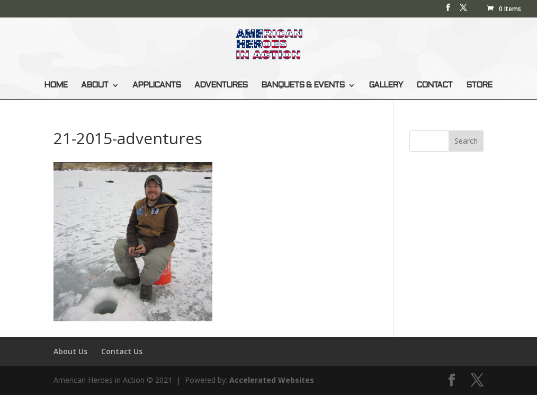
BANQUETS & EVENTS (302, 85)
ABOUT (94, 85)
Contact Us (121, 351)
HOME (55, 85)
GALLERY (385, 85)
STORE (479, 85)
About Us (70, 351)
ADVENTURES (220, 85)
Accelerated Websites (271, 380)
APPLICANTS (156, 85)
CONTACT (434, 85)
